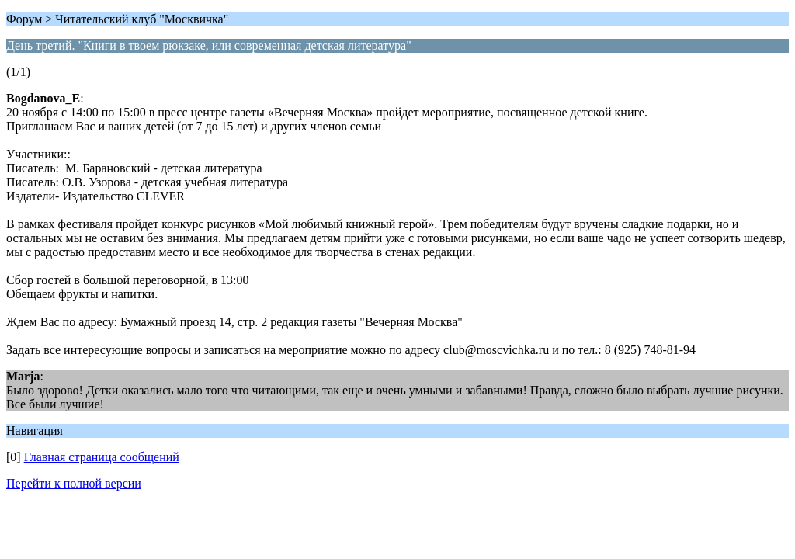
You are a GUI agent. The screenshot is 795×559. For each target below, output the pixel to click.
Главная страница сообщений (101, 457)
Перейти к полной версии (73, 483)
